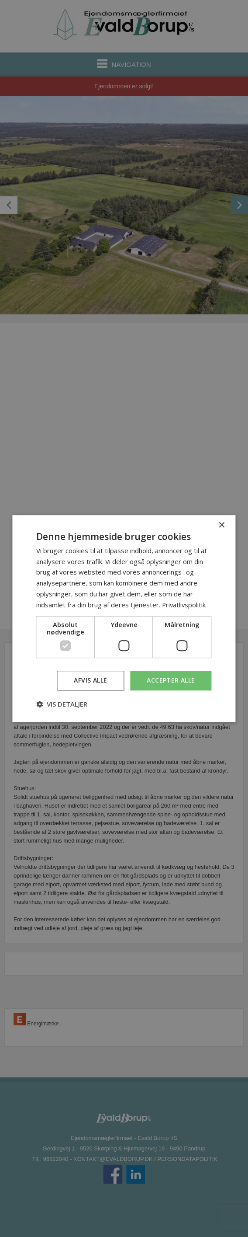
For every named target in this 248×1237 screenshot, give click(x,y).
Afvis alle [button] (90, 680)
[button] (61, 704)
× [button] (221, 525)
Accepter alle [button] (171, 680)
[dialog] (123, 618)
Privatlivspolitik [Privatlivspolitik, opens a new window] (184, 604)
